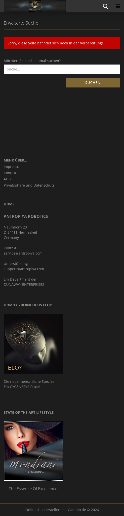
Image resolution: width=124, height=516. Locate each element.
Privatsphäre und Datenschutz (29, 185)
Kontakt (10, 172)
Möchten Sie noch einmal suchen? (32, 60)
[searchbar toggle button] (105, 6)
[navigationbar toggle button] (118, 6)
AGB (7, 179)
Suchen (93, 82)
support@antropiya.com (24, 268)
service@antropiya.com (23, 253)
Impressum (13, 166)
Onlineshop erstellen (42, 509)
